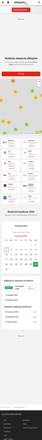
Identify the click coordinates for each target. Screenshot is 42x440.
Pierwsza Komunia (20, 10)
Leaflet (20, 133)
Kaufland (26, 420)
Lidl (5, 420)
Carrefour (7, 431)
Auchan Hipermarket (30, 428)
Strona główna (5, 407)
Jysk (5, 435)
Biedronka (7, 424)
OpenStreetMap (29, 133)
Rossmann (7, 428)
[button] (20, 107)
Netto (25, 424)
